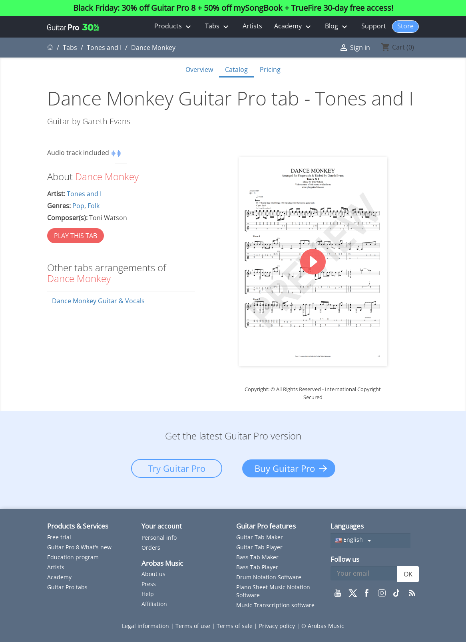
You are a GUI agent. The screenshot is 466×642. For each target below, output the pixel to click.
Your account (161, 526)
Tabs (218, 27)
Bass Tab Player (257, 567)
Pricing (270, 69)
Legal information (146, 626)
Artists (252, 26)
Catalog (236, 69)
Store (405, 26)
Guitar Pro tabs (67, 587)
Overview (199, 69)
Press (148, 584)
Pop (78, 205)
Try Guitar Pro (176, 468)
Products (173, 27)
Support (373, 26)
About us (153, 574)
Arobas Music (162, 563)
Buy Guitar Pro (285, 468)
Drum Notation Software (268, 577)
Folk (94, 205)
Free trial (59, 537)
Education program (73, 557)
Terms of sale (235, 626)
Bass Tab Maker (257, 557)
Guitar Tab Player (259, 547)
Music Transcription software (275, 605)
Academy (293, 27)
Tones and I (84, 193)
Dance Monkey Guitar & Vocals (98, 300)
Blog (337, 27)
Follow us (345, 559)
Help (147, 594)
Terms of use (193, 626)
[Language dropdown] (370, 540)
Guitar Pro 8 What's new (79, 547)
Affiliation (154, 604)
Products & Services (77, 526)
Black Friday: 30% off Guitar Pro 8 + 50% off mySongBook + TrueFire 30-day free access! (233, 8)
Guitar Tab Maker (259, 537)
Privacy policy (278, 626)
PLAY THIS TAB (75, 235)
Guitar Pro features (266, 526)
